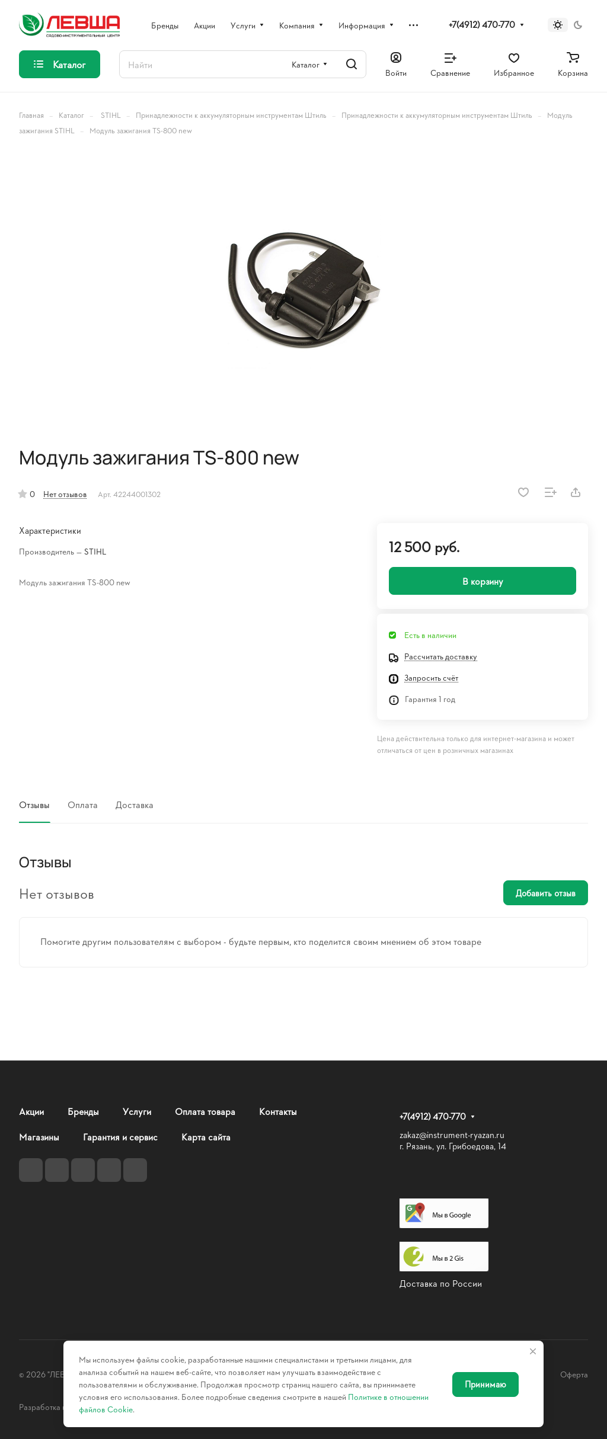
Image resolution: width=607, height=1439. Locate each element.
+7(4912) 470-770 (482, 25)
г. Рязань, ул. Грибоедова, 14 (453, 1146)
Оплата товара (205, 1111)
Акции (31, 1111)
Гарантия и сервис (120, 1136)
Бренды (83, 1111)
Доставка (135, 804)
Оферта (574, 1374)
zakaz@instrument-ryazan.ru (452, 1135)
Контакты (278, 1111)
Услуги (137, 1111)
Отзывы (34, 804)
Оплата (83, 804)
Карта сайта (206, 1136)
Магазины (39, 1136)
